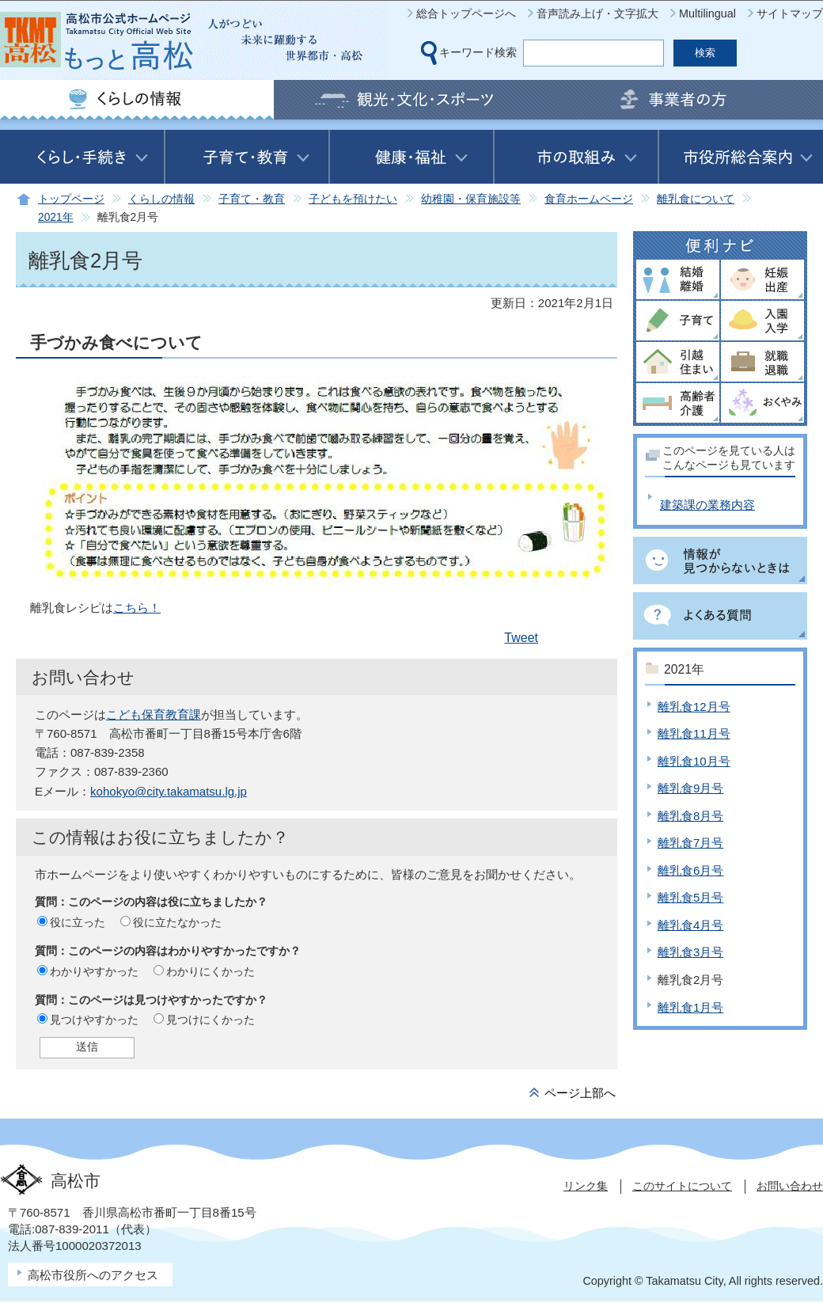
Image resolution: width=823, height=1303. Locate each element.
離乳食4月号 (690, 925)
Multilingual (707, 13)
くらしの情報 (161, 199)
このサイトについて (682, 1186)
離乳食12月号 (694, 706)
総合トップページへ (466, 13)
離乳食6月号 (690, 870)
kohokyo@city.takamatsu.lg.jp (168, 791)
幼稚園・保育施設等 (471, 199)
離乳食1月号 (690, 1007)
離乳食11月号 (694, 733)
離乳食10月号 (694, 761)
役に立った (77, 922)
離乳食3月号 (690, 952)
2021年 (56, 217)
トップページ (71, 199)
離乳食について (695, 199)
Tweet (521, 637)
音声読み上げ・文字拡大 (597, 13)
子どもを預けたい (353, 199)
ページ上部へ (580, 1093)
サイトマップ (790, 13)
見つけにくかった (210, 1019)
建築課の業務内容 (707, 504)
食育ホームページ (588, 199)
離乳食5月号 (690, 897)
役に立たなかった (177, 922)
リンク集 (585, 1186)
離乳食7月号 (690, 842)
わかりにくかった (210, 971)
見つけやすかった (94, 1019)
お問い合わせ (790, 1186)
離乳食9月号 (690, 788)
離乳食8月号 (690, 815)
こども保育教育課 (153, 714)
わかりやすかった (94, 971)
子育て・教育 (251, 199)
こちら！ (137, 607)
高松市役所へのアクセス (93, 1275)
